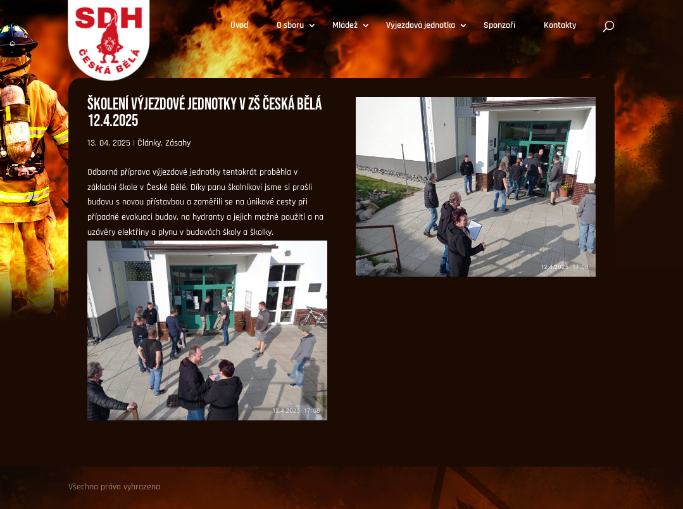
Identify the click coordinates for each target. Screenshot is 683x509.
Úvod (239, 26)
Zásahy (178, 143)
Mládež (345, 26)
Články (149, 143)
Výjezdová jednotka (420, 26)
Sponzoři (499, 26)
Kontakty (560, 26)
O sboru (290, 26)
